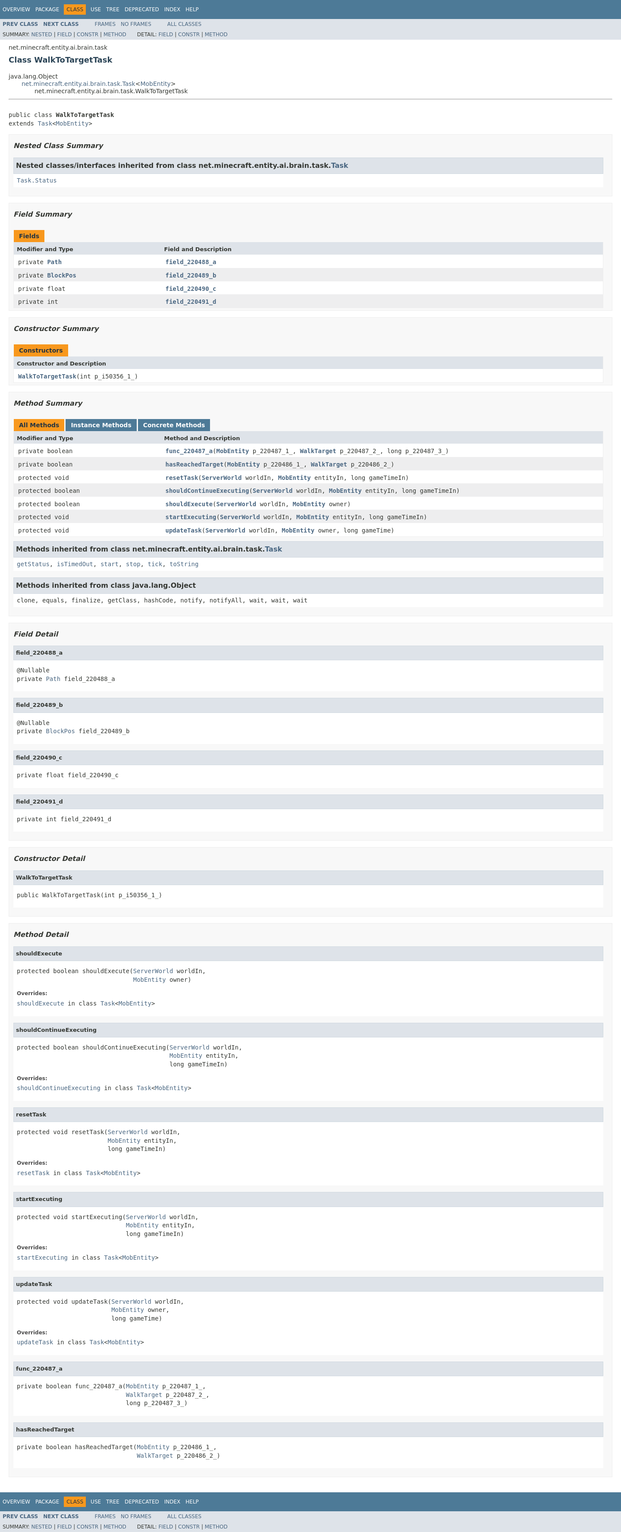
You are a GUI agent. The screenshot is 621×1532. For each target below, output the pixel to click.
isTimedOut (75, 564)
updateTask (184, 530)
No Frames (136, 24)
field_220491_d (191, 301)
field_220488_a (191, 261)
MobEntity (155, 83)
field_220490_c (191, 288)
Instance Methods (101, 425)
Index (172, 9)
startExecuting (191, 517)
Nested (41, 35)
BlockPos (61, 275)
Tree (112, 9)
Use (96, 9)
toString (183, 564)
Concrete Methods (174, 425)
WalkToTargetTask (47, 376)
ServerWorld (222, 477)
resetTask (182, 477)
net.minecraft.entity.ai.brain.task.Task (78, 83)
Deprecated (142, 9)
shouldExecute (189, 504)
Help (192, 9)
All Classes (184, 24)
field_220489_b (191, 275)
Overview (16, 9)
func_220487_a (189, 451)
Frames (105, 24)
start (109, 564)
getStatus (33, 564)
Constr (87, 35)
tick (154, 564)
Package (47, 9)
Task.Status (37, 180)
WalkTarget (318, 451)
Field (64, 35)
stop (133, 564)
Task (45, 123)
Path (54, 261)
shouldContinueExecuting (207, 490)
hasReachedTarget (195, 464)
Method (115, 35)
